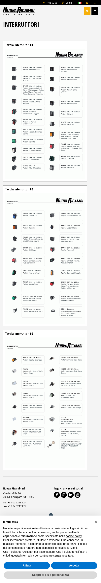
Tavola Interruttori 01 (19, 45)
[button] (96, 522)
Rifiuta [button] (26, 565)
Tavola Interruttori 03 (19, 333)
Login (66, 2)
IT (79, 2)
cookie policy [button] (74, 536)
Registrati (50, 2)
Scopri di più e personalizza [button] (50, 574)
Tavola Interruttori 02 (19, 189)
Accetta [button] (74, 565)
